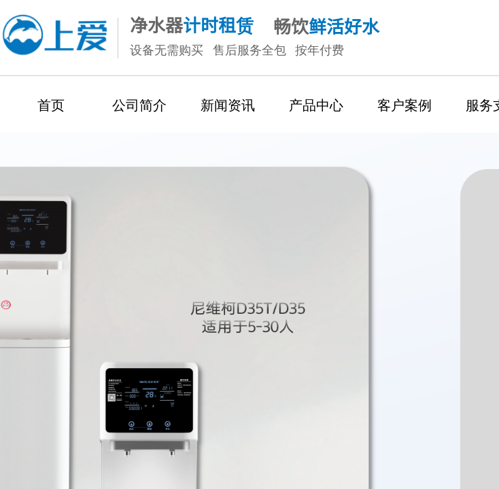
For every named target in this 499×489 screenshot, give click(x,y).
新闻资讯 (228, 105)
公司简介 (139, 105)
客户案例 (404, 105)
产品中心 (316, 105)
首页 (51, 105)
